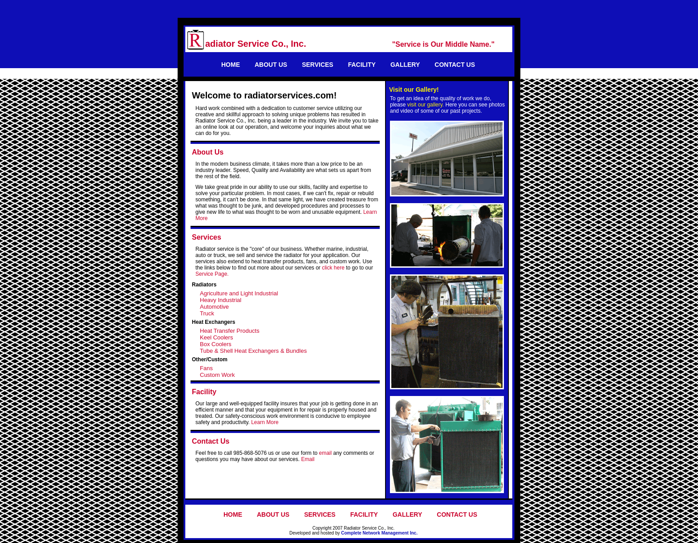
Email (307, 459)
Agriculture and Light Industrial (239, 293)
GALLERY (405, 64)
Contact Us (210, 441)
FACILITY (362, 64)
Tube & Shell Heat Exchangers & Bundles (253, 350)
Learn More (264, 422)
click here (333, 268)
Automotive (214, 306)
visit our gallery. (425, 105)
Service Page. (212, 274)
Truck (207, 313)
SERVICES (317, 64)
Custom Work (217, 375)
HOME (230, 64)
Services (206, 237)
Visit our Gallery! (414, 89)
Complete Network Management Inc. (379, 533)
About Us (207, 152)
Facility (204, 392)
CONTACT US (454, 64)
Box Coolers (215, 344)
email (325, 453)
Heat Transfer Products (230, 330)
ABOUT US (271, 64)
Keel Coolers (216, 337)
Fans (206, 368)
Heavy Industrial (220, 300)
